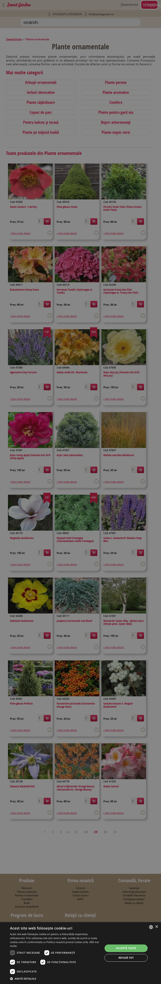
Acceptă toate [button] (126, 948)
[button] (55, 978)
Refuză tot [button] (126, 957)
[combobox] (151, 927)
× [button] (156, 926)
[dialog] (80, 953)
